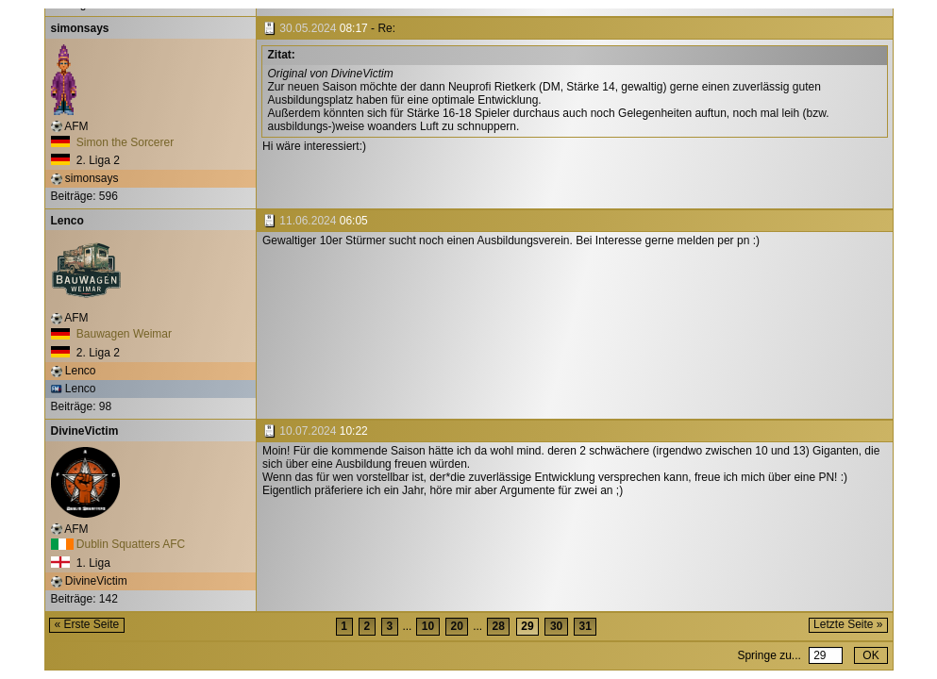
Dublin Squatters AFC (118, 544)
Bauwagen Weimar (112, 333)
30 (556, 626)
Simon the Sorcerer (113, 142)
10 (428, 626)
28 (499, 626)
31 (585, 626)
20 (456, 626)
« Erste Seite (87, 624)
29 (527, 626)
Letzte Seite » (847, 624)
